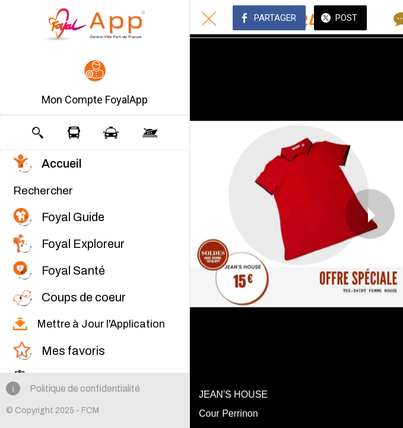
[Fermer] (209, 19)
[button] (95, 84)
